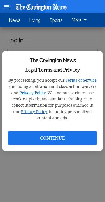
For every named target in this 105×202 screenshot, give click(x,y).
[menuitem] (80, 20)
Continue (52, 138)
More (80, 20)
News (14, 20)
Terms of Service (81, 80)
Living (35, 20)
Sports (56, 20)
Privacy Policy (33, 92)
